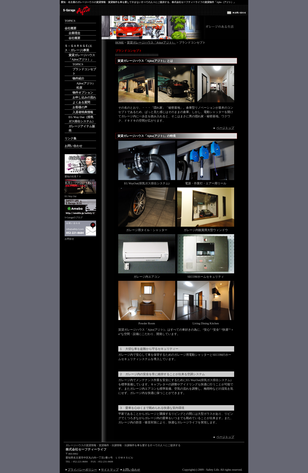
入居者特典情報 (82, 112)
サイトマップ (110, 469)
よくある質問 (81, 102)
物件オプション (82, 92)
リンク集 (70, 138)
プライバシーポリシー (82, 469)
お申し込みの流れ (84, 97)
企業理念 (74, 33)
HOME (119, 42)
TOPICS (70, 20)
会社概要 (70, 28)
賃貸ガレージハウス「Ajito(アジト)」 (151, 42)
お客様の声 (79, 107)
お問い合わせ (73, 145)
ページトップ (225, 127)
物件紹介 (78, 78)
